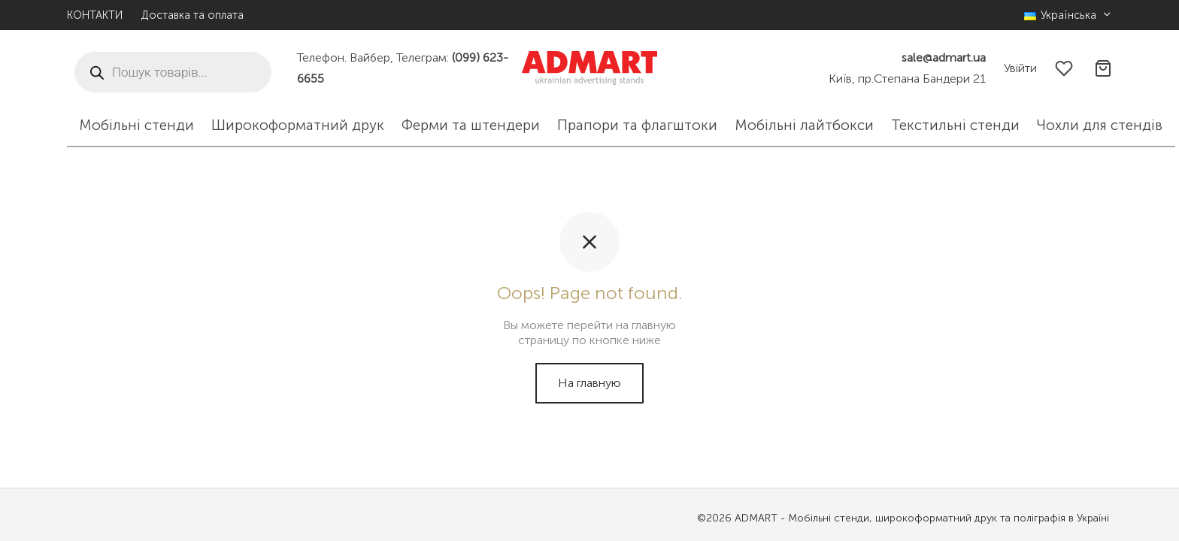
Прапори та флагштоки (637, 125)
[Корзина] (1103, 68)
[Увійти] (1020, 68)
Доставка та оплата (192, 15)
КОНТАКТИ (95, 15)
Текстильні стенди (955, 125)
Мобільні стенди (136, 125)
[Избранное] (1065, 68)
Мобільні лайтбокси (804, 125)
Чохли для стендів (1099, 125)
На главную (589, 383)
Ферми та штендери (471, 125)
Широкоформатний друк (297, 125)
